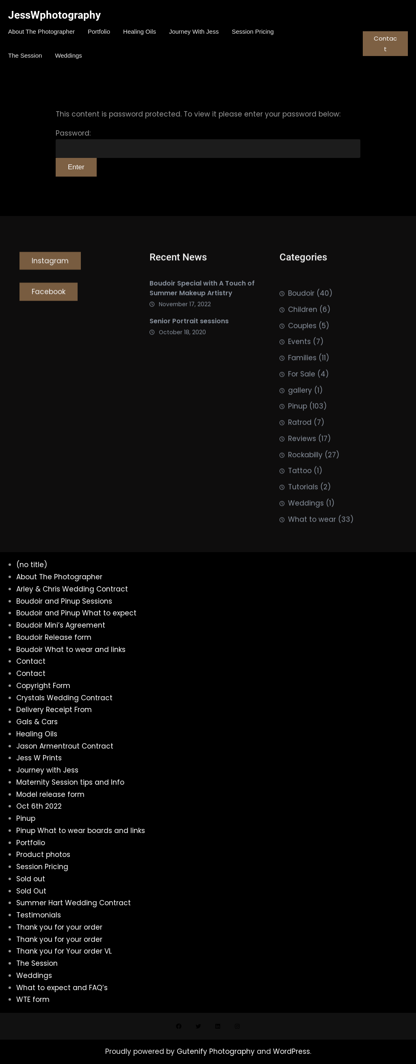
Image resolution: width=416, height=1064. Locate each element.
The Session (37, 963)
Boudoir (301, 310)
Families (302, 374)
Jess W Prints (39, 758)
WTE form (33, 999)
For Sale (301, 390)
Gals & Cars (37, 722)
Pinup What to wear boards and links (80, 830)
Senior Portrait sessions (189, 325)
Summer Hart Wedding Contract (73, 903)
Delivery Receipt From (54, 709)
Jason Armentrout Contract (64, 746)
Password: (208, 143)
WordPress (291, 1051)
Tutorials (303, 503)
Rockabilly (305, 471)
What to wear (312, 536)
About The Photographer (59, 577)
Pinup (297, 422)
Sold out (30, 879)
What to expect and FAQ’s (62, 988)
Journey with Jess (47, 770)
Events (299, 358)
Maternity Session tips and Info (70, 782)
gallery (300, 407)
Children (302, 326)
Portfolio (30, 843)
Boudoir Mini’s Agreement (60, 625)
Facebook (48, 295)
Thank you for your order (59, 927)
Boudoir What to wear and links (71, 649)
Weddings (306, 519)
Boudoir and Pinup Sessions (64, 601)
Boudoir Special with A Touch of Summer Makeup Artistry (202, 292)
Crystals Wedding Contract (64, 698)
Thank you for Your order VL (64, 951)
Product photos (43, 854)
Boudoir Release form (53, 637)
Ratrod (300, 439)
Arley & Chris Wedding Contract (72, 589)
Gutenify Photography (217, 1051)
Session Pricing (42, 867)
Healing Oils (36, 734)
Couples (302, 342)
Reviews (302, 455)
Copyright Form (43, 686)
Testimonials (38, 915)
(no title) (31, 565)
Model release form (50, 794)
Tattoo (300, 487)
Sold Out (31, 891)
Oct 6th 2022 (39, 806)
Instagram (50, 264)
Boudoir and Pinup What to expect (76, 613)
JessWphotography (54, 15)
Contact (385, 43)
